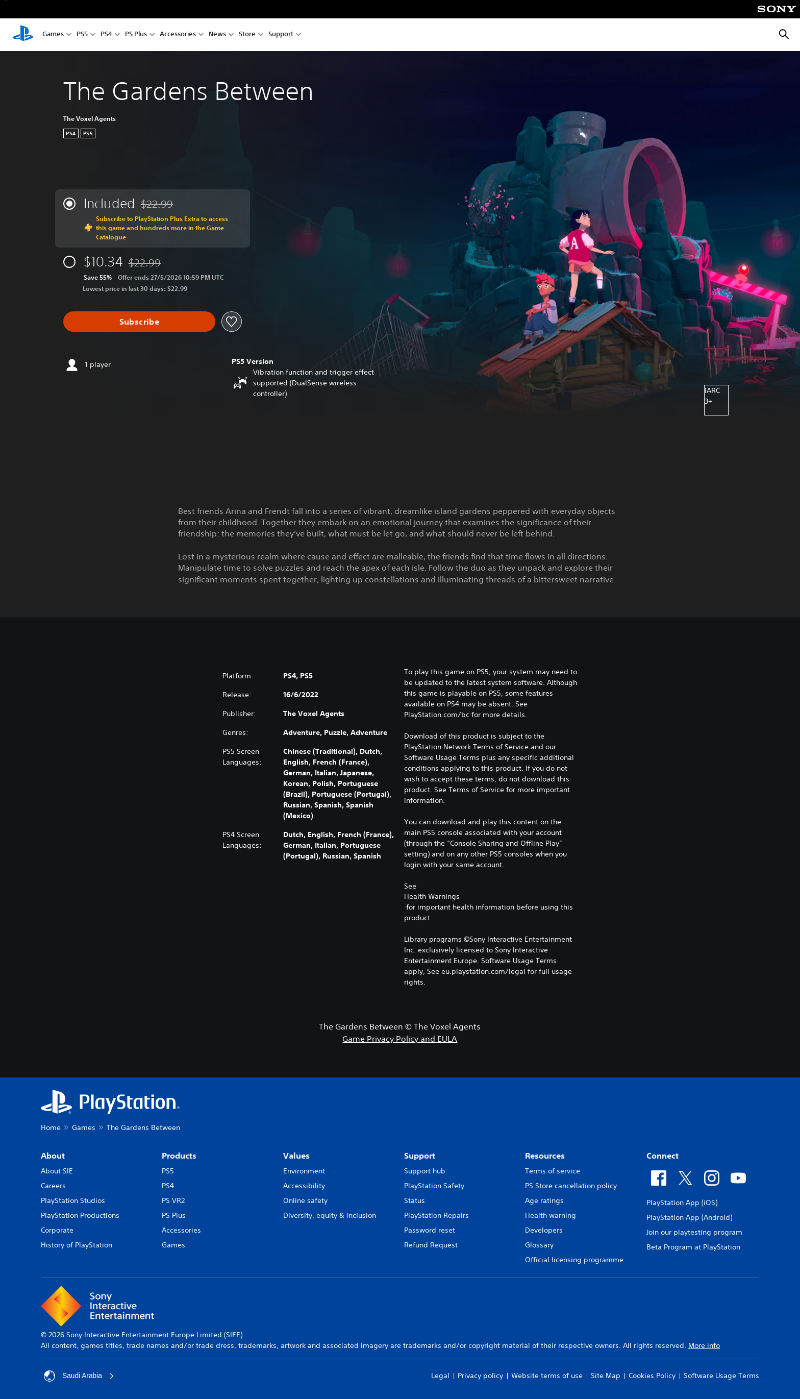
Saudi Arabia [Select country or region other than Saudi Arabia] (79, 1376)
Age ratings (544, 1200)
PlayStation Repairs (436, 1215)
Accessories (178, 35)
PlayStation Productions (80, 1215)
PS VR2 (173, 1200)
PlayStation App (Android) (689, 1217)
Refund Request (431, 1244)
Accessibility (304, 1185)
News (217, 35)
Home (51, 1127)
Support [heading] (419, 1155)
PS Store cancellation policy (571, 1185)
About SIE (57, 1170)
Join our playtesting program (694, 1232)
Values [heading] (296, 1155)
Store (247, 35)
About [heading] (53, 1155)
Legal (440, 1375)
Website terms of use (547, 1375)
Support (280, 35)
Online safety (305, 1200)
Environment (304, 1170)
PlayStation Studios (73, 1200)
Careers (53, 1185)
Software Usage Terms (721, 1375)
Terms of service (552, 1170)
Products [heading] (179, 1155)
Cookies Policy (652, 1375)
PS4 (106, 35)
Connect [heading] (662, 1155)
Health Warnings (432, 896)
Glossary (539, 1244)
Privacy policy (480, 1375)
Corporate (57, 1230)
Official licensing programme (574, 1259)
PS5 (82, 35)
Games (53, 35)
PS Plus (136, 35)
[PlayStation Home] (23, 34)
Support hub (424, 1170)
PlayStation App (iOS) (681, 1202)
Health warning (550, 1215)
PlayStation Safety (434, 1185)
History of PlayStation (76, 1244)
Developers (544, 1230)
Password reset (429, 1230)
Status (414, 1200)
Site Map (605, 1375)
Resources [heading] (545, 1155)
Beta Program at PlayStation (693, 1246)
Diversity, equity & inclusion (329, 1215)
